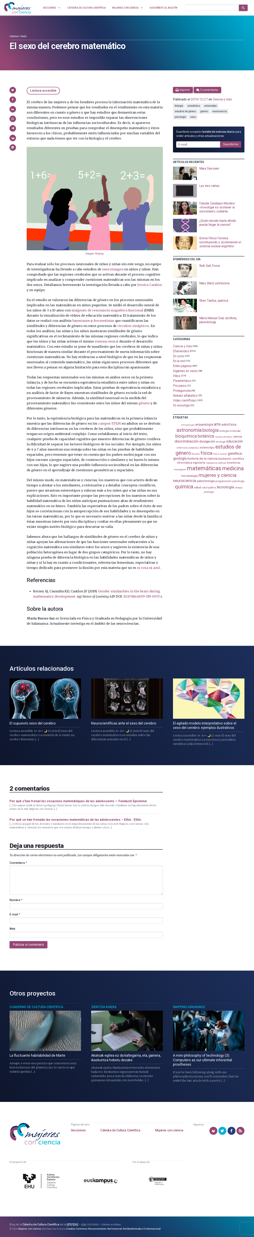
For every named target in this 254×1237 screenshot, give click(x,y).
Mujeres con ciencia (169, 1130)
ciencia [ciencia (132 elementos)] (237, 436)
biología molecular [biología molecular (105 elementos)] (230, 430)
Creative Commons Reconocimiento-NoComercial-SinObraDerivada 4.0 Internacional (113, 1228)
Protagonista (182, 391)
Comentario (18, 862)
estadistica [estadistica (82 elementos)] (194, 448)
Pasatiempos (182, 381)
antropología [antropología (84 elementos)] (187, 425)
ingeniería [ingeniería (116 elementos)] (199, 462)
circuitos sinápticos (133, 326)
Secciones (78, 1130)
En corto (178, 356)
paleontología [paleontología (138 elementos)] (206, 481)
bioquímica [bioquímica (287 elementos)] (186, 436)
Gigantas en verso (185, 371)
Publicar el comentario (28, 944)
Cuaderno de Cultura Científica (36, 1007)
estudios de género (185, 111)
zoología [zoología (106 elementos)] (209, 491)
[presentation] (208, 173)
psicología (180, 117)
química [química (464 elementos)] (184, 487)
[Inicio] (17, 8)
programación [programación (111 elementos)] (223, 481)
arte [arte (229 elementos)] (217, 424)
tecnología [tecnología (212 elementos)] (225, 487)
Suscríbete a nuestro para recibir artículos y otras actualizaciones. (208, 133)
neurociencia (219, 111)
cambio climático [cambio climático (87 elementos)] (223, 437)
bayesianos (81, 321)
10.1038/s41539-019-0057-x (142, 596)
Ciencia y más (18, 36)
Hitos (177, 376)
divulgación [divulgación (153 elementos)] (207, 441)
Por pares (180, 386)
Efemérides (181, 351)
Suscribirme (230, 144)
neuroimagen (112, 269)
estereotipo (210, 105)
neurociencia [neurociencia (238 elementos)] (184, 480)
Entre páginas (182, 366)
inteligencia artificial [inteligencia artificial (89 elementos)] (216, 462)
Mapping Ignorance (189, 1007)
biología (179, 105)
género (144, 403)
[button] (13, 90)
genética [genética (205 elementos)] (235, 453)
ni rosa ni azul (148, 568)
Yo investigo (181, 405)
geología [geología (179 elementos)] (179, 458)
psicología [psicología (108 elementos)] (238, 481)
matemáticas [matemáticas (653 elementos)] (204, 468)
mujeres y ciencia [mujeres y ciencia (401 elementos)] (217, 475)
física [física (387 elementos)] (206, 453)
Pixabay (99, 253)
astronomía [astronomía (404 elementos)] (189, 430)
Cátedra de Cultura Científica (120, 1130)
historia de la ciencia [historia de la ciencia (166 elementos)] (202, 458)
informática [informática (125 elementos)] (184, 462)
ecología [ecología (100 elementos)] (221, 441)
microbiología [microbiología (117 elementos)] (189, 475)
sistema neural (106, 341)
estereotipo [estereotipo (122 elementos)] (207, 447)
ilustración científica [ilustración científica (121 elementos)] (231, 458)
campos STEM (109, 423)
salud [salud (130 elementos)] (197, 487)
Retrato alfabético (185, 395)
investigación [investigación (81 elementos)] (180, 469)
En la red (179, 361)
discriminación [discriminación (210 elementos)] (186, 441)
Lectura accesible (43, 90)
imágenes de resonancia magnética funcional (107, 310)
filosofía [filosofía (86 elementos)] (196, 454)
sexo (193, 117)
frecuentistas (104, 321)
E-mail (15, 914)
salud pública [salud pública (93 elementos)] (209, 487)
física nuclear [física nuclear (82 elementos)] (220, 454)
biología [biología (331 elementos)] (210, 430)
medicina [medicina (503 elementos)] (232, 468)
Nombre (16, 900)
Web (12, 928)
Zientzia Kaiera (103, 1007)
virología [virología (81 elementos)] (238, 487)
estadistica (194, 105)
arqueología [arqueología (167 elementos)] (204, 424)
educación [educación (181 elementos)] (234, 441)
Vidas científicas (184, 400)
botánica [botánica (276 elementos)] (206, 436)
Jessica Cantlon (149, 285)
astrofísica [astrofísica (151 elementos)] (229, 424)
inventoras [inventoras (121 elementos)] (233, 462)
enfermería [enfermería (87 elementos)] (182, 448)
